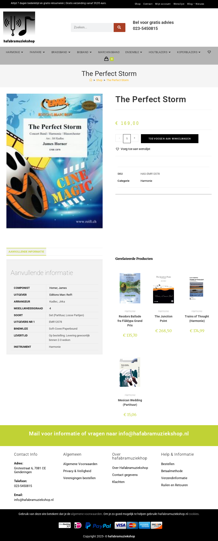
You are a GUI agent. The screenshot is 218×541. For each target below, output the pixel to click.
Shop (138, 4)
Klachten (118, 482)
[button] (97, 99)
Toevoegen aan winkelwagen (170, 138)
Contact (147, 4)
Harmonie (146, 180)
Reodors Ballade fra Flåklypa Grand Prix (130, 321)
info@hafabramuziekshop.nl (154, 433)
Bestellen (167, 464)
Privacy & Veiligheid (77, 471)
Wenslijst (179, 4)
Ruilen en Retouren (174, 485)
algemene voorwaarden (86, 514)
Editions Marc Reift (60, 294)
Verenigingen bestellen (79, 478)
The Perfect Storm (117, 80)
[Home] (90, 80)
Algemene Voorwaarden (80, 464)
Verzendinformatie (174, 478)
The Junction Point (163, 319)
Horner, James (58, 287)
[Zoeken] (119, 27)
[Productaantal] (127, 138)
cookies (194, 514)
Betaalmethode (172, 471)
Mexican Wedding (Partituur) (130, 402)
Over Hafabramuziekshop (130, 468)
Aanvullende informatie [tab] (26, 251)
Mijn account (163, 4)
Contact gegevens (125, 475)
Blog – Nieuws (195, 4)
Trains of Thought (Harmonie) (197, 319)
